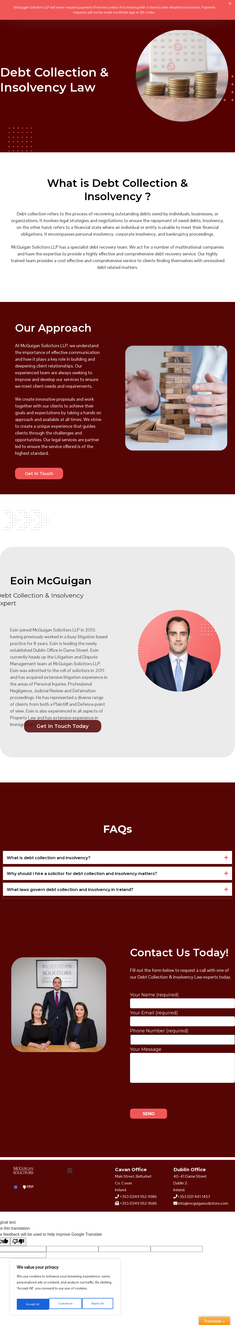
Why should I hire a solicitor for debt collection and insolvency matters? (91, 874)
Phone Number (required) (182, 1037)
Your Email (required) (182, 1019)
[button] (117, 858)
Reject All (66, 1304)
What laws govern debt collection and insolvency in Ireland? (77, 891)
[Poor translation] (18, 1243)
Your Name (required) (182, 1001)
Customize (33, 1304)
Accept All (98, 1304)
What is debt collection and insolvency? (53, 858)
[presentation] (168, 1095)
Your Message (182, 1054)
